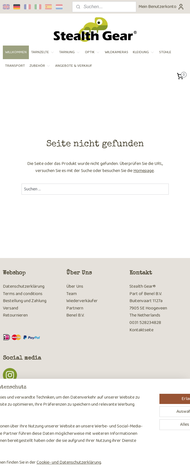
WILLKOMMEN (16, 52)
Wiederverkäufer (82, 300)
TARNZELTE (43, 52)
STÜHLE (165, 52)
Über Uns (74, 286)
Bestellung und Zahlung (24, 300)
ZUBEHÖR (40, 66)
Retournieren (15, 315)
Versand (10, 308)
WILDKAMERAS (116, 52)
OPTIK (92, 52)
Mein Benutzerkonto (161, 6)
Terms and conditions (22, 293)
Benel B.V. (75, 315)
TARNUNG (69, 52)
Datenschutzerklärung (23, 286)
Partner (73, 308)
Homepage (143, 170)
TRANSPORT (15, 66)
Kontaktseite (141, 330)
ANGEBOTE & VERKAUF (73, 66)
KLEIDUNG (144, 52)
